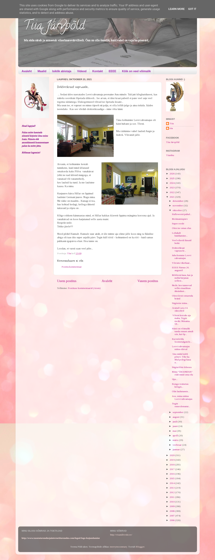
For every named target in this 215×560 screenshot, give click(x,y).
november (178, 205)
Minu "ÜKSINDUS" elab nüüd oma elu (182, 373)
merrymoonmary (118, 546)
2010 (172, 501)
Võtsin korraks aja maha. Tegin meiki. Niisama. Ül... (181, 319)
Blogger (140, 546)
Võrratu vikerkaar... (181, 263)
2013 (172, 487)
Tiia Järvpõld (54, 26)
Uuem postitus (66, 281)
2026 (172, 173)
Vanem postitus (148, 281)
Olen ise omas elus (181, 228)
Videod (81, 71)
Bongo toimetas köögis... (180, 385)
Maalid (42, 71)
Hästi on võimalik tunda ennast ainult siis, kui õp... (182, 331)
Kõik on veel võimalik (136, 71)
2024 (172, 183)
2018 (172, 464)
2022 (172, 192)
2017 (172, 469)
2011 (172, 497)
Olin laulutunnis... (181, 391)
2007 (172, 515)
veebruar (177, 445)
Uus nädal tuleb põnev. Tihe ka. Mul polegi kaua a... (181, 358)
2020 (172, 455)
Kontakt (97, 71)
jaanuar (176, 449)
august (176, 417)
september (178, 412)
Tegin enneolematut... (181, 405)
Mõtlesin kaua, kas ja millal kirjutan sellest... (182, 278)
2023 (172, 187)
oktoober (178, 210)
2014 (172, 483)
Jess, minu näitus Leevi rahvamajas (182, 397)
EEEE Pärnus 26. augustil (180, 269)
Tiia (172, 123)
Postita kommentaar (72, 266)
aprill (175, 435)
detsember (178, 201)
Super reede (178, 223)
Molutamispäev (180, 219)
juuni (175, 426)
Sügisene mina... (180, 303)
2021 (172, 197)
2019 (172, 460)
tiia (171, 128)
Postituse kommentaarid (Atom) (84, 288)
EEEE (112, 71)
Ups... (175, 379)
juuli (175, 421)
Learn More (176, 9)
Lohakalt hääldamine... (180, 234)
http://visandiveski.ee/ (121, 534)
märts (176, 440)
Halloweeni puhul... (182, 214)
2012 (172, 492)
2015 (172, 478)
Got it (192, 9)
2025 (172, 178)
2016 (172, 473)
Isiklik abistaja (61, 71)
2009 (172, 506)
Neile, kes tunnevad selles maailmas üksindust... (182, 288)
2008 (172, 511)
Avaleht (27, 71)
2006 (172, 520)
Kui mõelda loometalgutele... (182, 340)
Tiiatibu (170, 155)
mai (175, 431)
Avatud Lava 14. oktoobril (180, 309)
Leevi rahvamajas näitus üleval (181, 348)
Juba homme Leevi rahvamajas (181, 256)
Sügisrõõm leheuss (182, 367)
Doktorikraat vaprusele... (179, 249)
